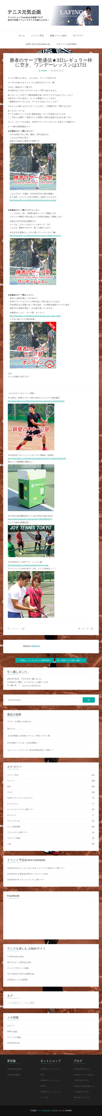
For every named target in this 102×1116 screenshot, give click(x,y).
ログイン (11, 1026)
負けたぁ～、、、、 (15, 728)
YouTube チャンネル (82, 1097)
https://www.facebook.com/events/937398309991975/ (30, 519)
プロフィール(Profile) (66, 44)
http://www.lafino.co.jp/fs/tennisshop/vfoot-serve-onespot (33, 200)
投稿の (12, 1031)
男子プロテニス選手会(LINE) (19, 962)
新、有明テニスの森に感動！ (71, 660)
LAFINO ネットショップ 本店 (50, 1072)
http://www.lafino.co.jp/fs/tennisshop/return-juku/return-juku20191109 (36, 401)
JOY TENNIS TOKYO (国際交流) (20, 974)
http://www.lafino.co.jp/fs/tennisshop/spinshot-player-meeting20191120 (37, 458)
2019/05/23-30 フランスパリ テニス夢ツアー (25, 880)
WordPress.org (13, 1043)
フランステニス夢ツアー (17, 832)
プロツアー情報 (13, 838)
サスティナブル (13, 821)
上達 (22, 628)
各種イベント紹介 (58, 35)
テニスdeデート (15, 1003)
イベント (15, 628)
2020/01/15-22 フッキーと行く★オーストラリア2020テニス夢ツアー (36, 868)
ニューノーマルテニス (31, 685)
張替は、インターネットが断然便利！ (34, 660)
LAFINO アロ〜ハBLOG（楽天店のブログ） (83, 1077)
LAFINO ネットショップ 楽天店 (50, 1083)
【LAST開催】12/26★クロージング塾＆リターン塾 (28, 736)
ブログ (10, 792)
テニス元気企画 (43, 1110)
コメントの (14, 1037)
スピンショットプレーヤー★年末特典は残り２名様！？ (30, 750)
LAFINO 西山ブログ (82, 1069)
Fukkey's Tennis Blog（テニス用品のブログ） (84, 1089)
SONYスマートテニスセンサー (20, 798)
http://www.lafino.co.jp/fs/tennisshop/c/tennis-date (28, 565)
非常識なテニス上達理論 (17, 980)
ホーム (21, 35)
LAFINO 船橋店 (13, 1075)
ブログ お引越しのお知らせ (19, 721)
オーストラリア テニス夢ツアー (20, 809)
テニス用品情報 (13, 827)
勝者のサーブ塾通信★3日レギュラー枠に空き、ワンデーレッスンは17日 (51, 62)
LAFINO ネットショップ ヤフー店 (50, 1094)
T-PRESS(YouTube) (15, 957)
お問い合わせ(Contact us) (38, 44)
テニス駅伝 (29, 1003)
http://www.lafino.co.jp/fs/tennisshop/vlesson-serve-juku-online (35, 316)
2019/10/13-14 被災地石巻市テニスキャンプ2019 (27, 874)
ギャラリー (78, 35)
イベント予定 (37, 35)
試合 (9, 786)
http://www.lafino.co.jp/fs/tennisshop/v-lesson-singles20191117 (35, 236)
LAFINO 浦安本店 (14, 1069)
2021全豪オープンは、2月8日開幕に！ (23, 743)
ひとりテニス (12, 804)
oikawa (44, 71)
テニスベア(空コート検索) (18, 968)
